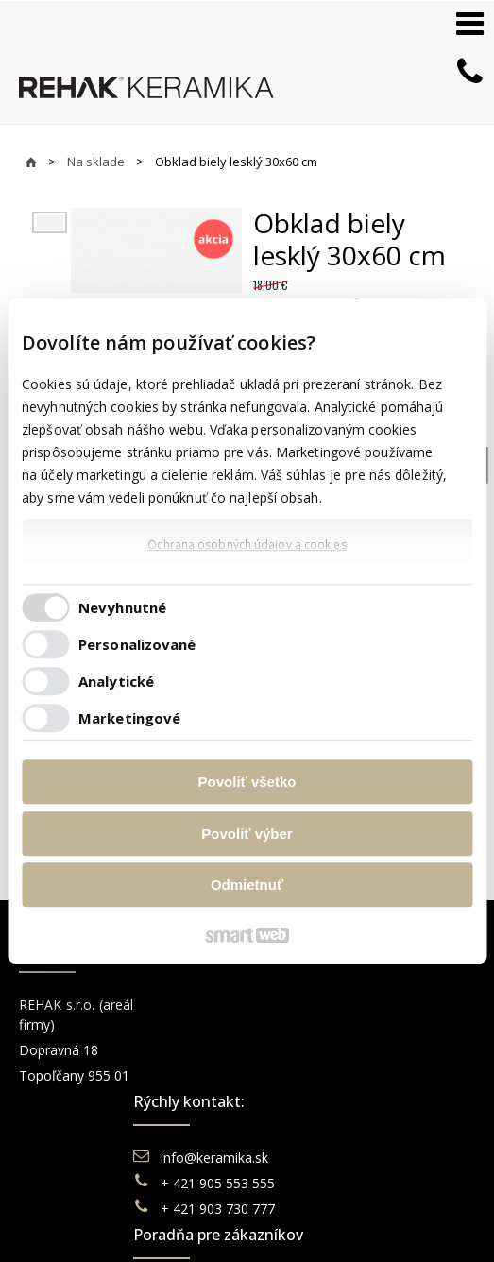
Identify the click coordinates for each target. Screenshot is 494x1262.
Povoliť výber (246, 834)
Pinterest (424, 1081)
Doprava (307, 1072)
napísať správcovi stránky (352, 1206)
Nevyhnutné (122, 607)
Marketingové (129, 717)
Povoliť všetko (247, 782)
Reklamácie (317, 1097)
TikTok (417, 1107)
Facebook (427, 1005)
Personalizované (137, 644)
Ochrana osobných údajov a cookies (246, 545)
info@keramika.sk (217, 1005)
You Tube (426, 1056)
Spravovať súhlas (344, 1225)
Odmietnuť (247, 885)
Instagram (428, 1030)
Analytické (116, 681)
